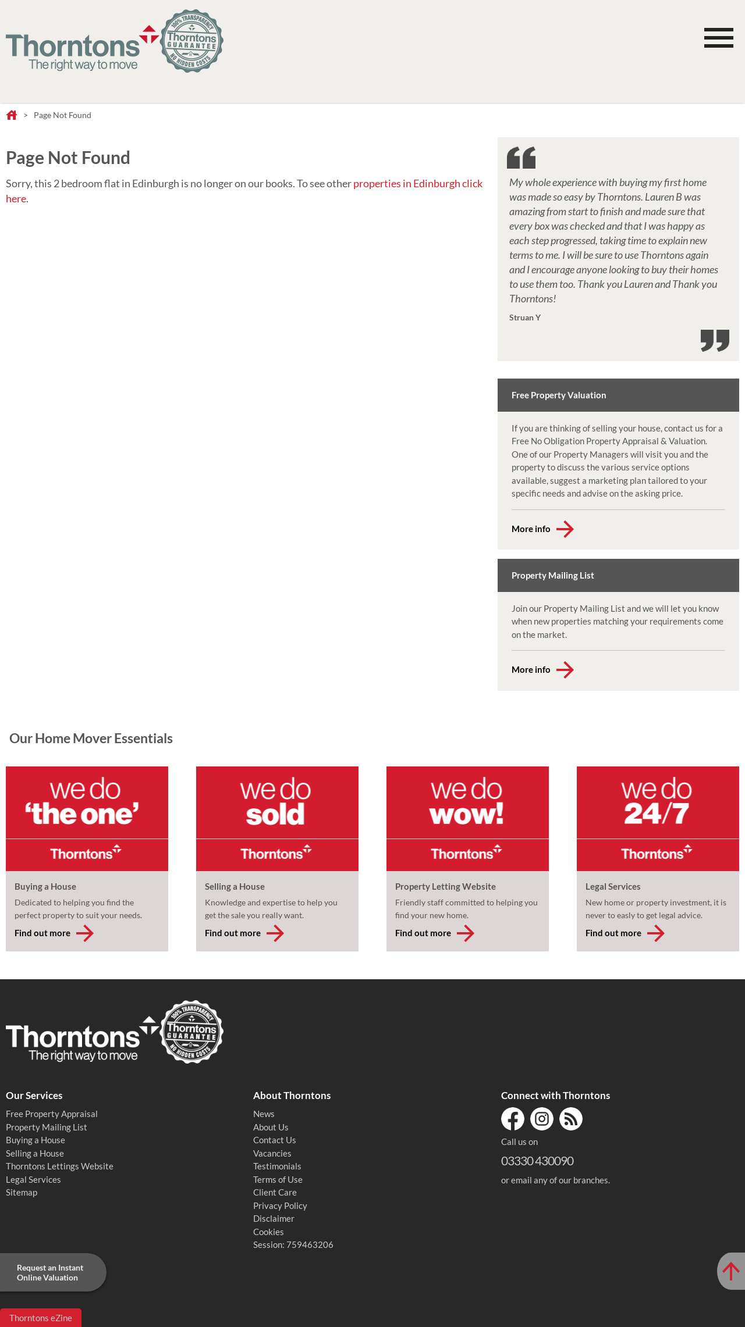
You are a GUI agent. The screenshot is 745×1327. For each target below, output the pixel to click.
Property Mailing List (46, 1127)
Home (11, 116)
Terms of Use (278, 1179)
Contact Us (274, 1140)
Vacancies (272, 1153)
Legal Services (33, 1179)
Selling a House (35, 1153)
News (264, 1113)
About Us (271, 1127)
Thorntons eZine (40, 1317)
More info (531, 528)
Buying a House (35, 1140)
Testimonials (277, 1166)
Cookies (268, 1231)
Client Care (275, 1192)
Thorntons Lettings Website (59, 1166)
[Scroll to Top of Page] (731, 1271)
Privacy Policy (280, 1205)
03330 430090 (537, 1160)
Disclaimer (274, 1218)
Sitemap (21, 1192)
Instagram (542, 1118)
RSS (571, 1118)
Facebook (512, 1118)
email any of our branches (559, 1180)
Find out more (42, 933)
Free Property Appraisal (52, 1113)
